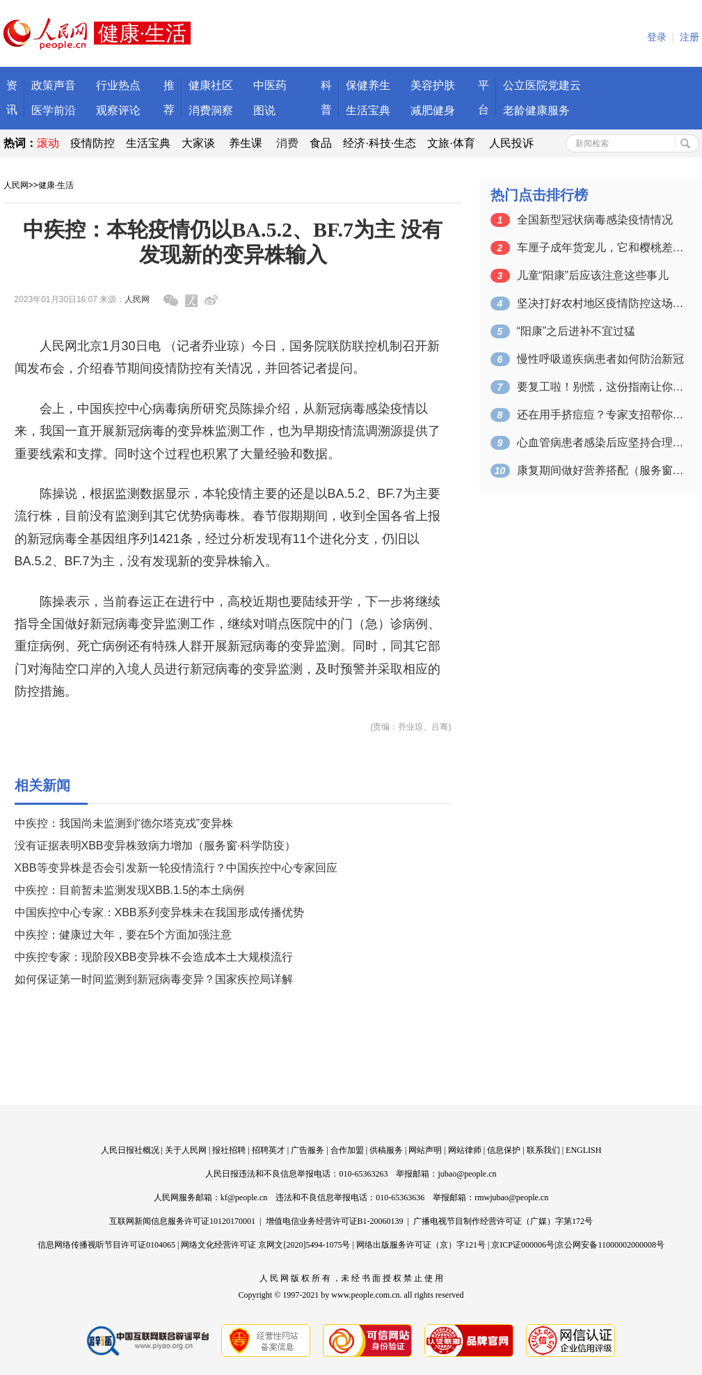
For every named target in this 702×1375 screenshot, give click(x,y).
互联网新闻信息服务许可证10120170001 (182, 1221)
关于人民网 (186, 1150)
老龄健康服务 (536, 110)
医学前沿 (53, 110)
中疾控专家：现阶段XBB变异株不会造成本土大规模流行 (154, 957)
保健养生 (368, 85)
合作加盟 (347, 1150)
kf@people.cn (244, 1197)
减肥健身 (432, 110)
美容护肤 (432, 85)
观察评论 (118, 110)
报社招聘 (229, 1150)
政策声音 (53, 85)
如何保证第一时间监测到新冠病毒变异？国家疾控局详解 (154, 979)
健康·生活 (56, 185)
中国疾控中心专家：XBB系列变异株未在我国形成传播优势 (159, 912)
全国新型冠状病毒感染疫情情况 (595, 220)
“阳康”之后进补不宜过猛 (576, 331)
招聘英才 (268, 1150)
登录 (657, 37)
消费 (287, 143)
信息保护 (503, 1150)
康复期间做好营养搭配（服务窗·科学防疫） (600, 470)
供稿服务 (386, 1150)
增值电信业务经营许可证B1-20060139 (335, 1221)
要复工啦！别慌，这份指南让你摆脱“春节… (600, 387)
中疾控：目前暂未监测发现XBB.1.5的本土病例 (130, 890)
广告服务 (307, 1150)
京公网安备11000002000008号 (610, 1245)
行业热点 (118, 85)
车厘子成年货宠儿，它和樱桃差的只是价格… (600, 247)
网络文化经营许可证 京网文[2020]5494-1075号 (265, 1245)
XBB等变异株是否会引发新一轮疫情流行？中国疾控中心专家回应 (176, 868)
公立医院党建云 (542, 85)
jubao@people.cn (467, 1174)
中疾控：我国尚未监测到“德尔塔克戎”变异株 (124, 823)
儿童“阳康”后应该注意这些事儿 (593, 275)
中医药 (270, 85)
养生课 (245, 143)
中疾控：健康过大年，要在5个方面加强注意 (123, 935)
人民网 (16, 185)
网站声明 (425, 1150)
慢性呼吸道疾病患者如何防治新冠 (600, 359)
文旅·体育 (450, 143)
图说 (264, 110)
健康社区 (211, 85)
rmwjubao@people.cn (511, 1197)
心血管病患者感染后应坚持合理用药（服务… (600, 442)
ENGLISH (583, 1150)
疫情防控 (92, 143)
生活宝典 (368, 110)
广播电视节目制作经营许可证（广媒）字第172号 (503, 1221)
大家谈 (198, 143)
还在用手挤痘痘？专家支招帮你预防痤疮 (600, 415)
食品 (321, 143)
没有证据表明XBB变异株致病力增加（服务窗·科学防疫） (155, 845)
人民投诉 (511, 143)
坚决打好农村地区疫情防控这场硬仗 (600, 303)
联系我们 (543, 1150)
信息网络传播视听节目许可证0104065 (106, 1245)
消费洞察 (211, 110)
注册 (689, 37)
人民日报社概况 (130, 1150)
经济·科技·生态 (379, 143)
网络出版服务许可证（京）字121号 (421, 1245)
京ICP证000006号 (523, 1245)
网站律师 (464, 1150)
